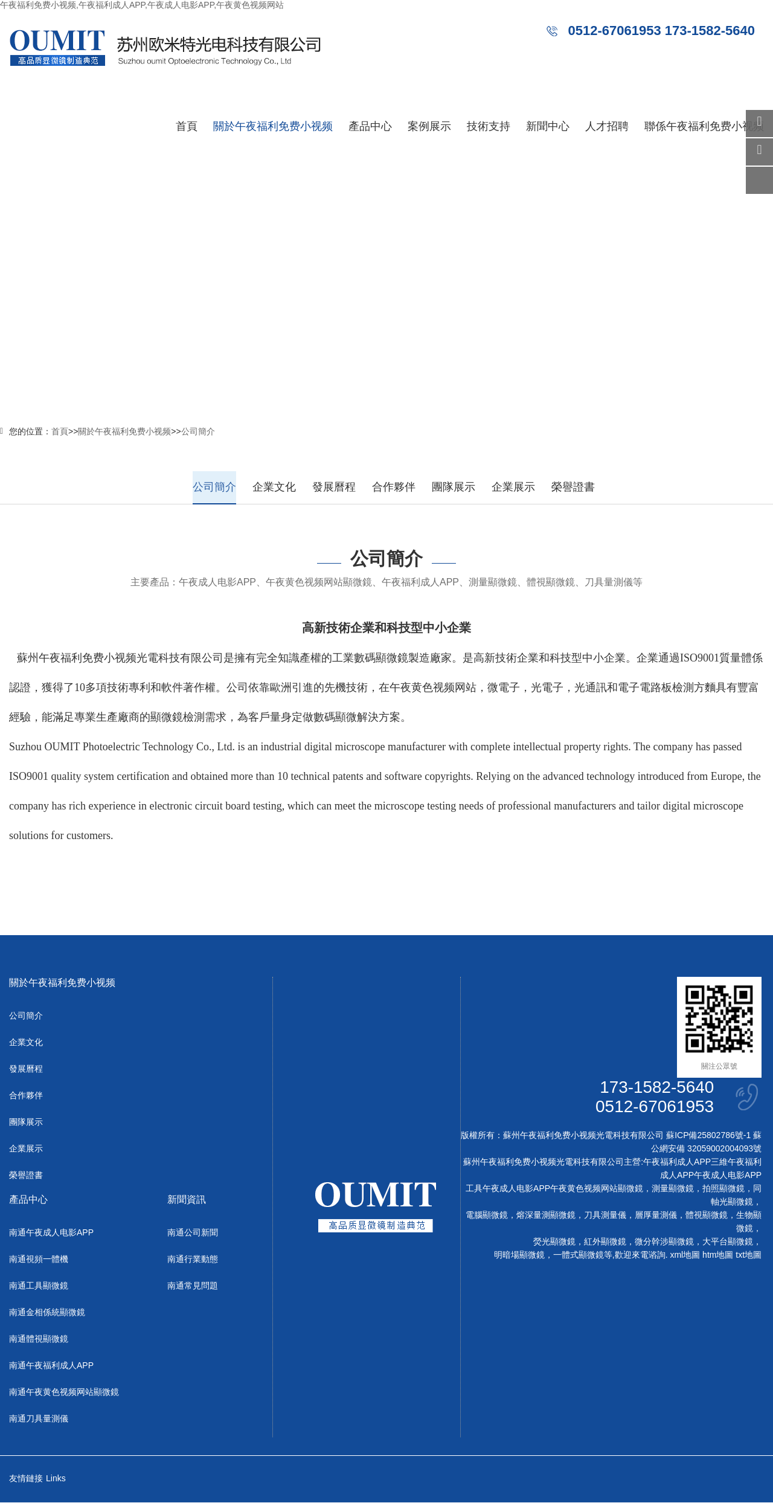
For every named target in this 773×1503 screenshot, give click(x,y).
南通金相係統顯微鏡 (47, 1313)
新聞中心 (547, 126)
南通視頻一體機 (38, 1259)
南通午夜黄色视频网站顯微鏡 (64, 1392)
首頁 (186, 126)
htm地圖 (717, 1255)
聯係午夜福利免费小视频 (704, 126)
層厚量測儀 (656, 1215)
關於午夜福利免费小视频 (273, 126)
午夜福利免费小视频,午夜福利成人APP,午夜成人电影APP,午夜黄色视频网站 (142, 5)
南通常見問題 (192, 1286)
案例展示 (429, 126)
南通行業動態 (192, 1259)
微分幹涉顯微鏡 (664, 1242)
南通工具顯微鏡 (38, 1286)
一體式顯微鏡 (578, 1255)
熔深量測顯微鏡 (546, 1215)
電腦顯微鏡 (487, 1215)
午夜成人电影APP (728, 1175)
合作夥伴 (393, 487)
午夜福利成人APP (677, 1162)
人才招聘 (607, 126)
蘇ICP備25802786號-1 (708, 1136)
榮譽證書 (573, 487)
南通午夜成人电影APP (51, 1233)
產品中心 (370, 126)
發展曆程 (334, 487)
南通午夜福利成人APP (51, 1366)
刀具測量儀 (605, 1215)
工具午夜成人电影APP (508, 1189)
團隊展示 (453, 487)
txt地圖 (749, 1255)
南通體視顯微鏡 (38, 1339)
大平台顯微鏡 (727, 1242)
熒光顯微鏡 (554, 1242)
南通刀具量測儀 (38, 1419)
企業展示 (513, 487)
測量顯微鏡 (673, 1189)
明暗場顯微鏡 (519, 1255)
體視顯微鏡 (706, 1215)
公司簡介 (198, 431)
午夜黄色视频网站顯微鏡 (596, 1189)
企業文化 (274, 487)
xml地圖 (685, 1255)
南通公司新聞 (192, 1233)
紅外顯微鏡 (605, 1242)
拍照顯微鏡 (723, 1189)
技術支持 (488, 126)
